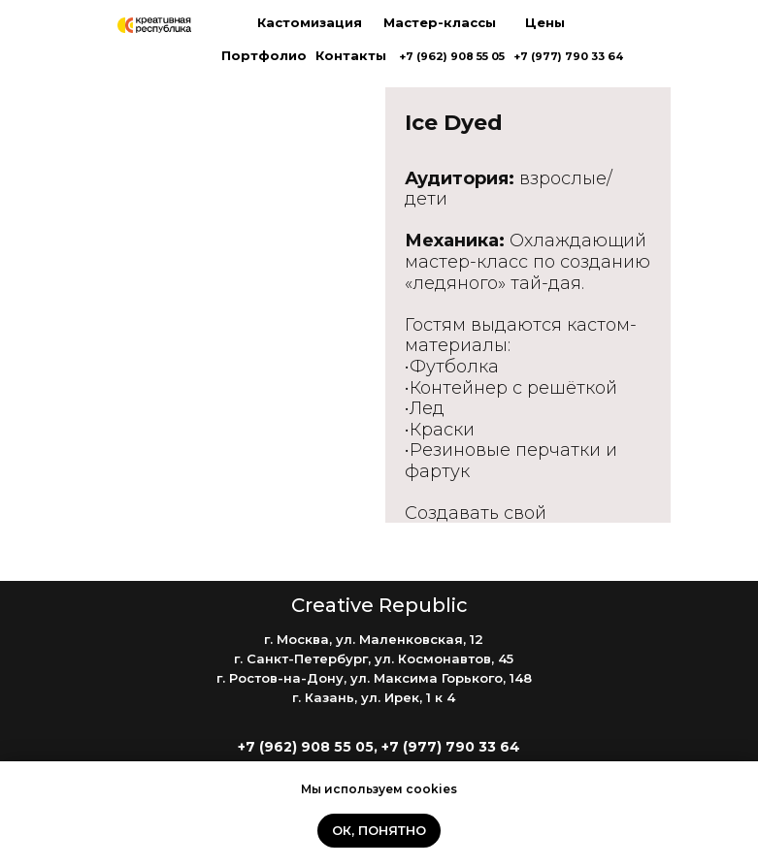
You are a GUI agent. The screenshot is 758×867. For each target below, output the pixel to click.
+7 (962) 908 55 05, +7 (320, 746)
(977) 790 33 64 (461, 746)
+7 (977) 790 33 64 (568, 56)
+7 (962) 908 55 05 (452, 56)
